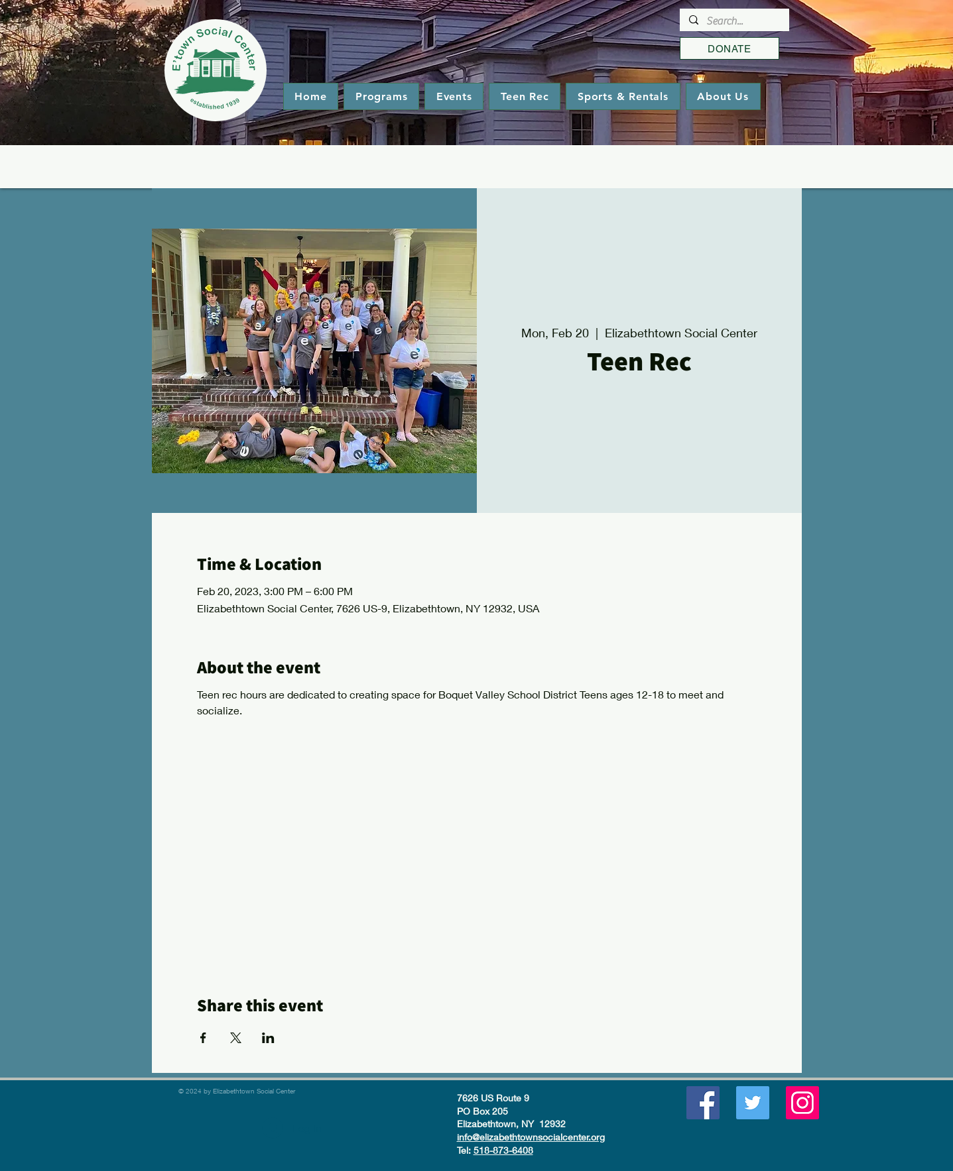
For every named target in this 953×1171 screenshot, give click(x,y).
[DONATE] (729, 48)
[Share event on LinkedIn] (268, 1037)
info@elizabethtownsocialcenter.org (531, 1137)
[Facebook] (703, 1102)
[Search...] (733, 21)
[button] (381, 96)
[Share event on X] (235, 1037)
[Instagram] (802, 1102)
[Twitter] (752, 1102)
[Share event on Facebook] (203, 1037)
